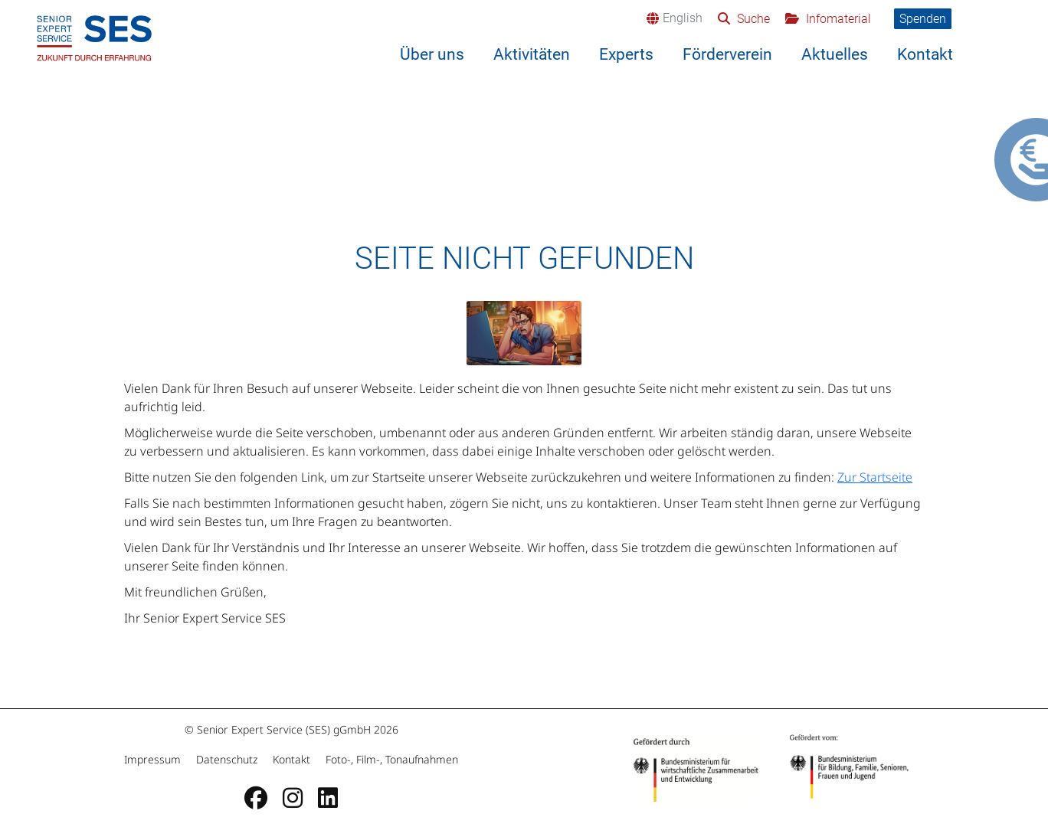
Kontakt (925, 54)
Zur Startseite (874, 477)
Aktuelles (834, 54)
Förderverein (727, 54)
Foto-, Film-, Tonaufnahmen (390, 759)
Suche (752, 18)
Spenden (922, 18)
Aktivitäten (531, 54)
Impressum (154, 759)
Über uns (432, 54)
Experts (626, 54)
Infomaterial (837, 18)
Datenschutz (226, 759)
